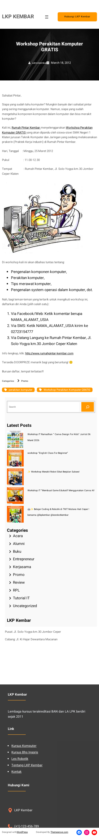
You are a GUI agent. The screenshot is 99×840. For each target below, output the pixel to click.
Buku (17, 551)
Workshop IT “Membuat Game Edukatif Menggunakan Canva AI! (61, 490)
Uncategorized (25, 606)
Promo (24, 381)
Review (19, 582)
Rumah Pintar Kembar (26, 127)
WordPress (22, 832)
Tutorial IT (21, 598)
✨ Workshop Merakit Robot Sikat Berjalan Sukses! (53, 471)
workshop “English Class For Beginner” (47, 453)
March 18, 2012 (61, 63)
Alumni (19, 543)
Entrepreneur (23, 559)
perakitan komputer (20, 390)
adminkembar (39, 63)
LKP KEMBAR (18, 17)
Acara (18, 536)
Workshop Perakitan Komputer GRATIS (67, 390)
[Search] (87, 407)
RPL (16, 590)
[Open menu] (46, 17)
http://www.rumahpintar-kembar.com (49, 353)
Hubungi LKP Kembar (77, 16)
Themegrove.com (59, 832)
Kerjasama (22, 567)
